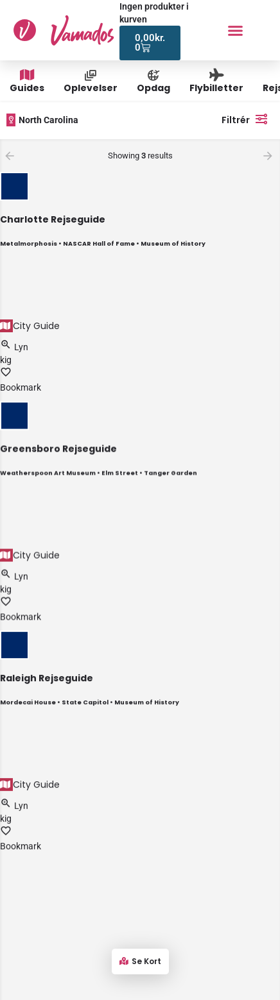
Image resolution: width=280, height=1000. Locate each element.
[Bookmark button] (6, 374)
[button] (235, 30)
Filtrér (248, 118)
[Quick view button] (7, 347)
